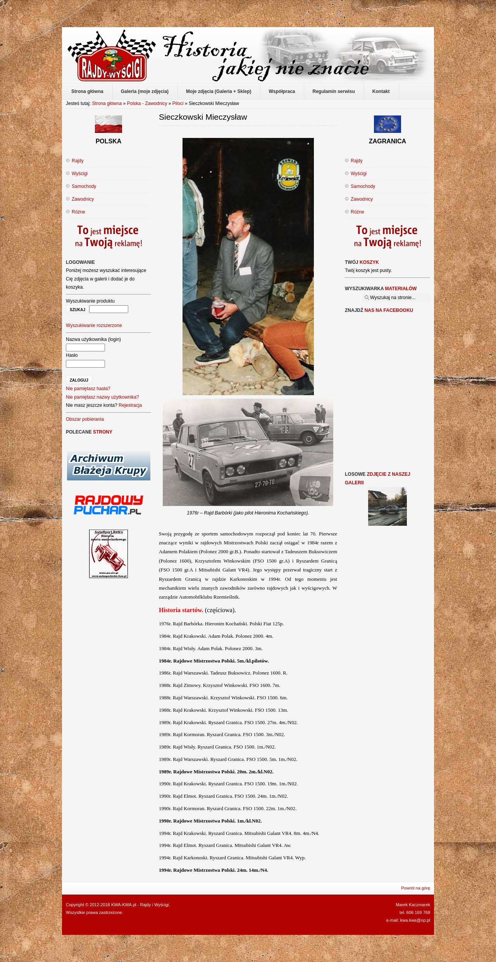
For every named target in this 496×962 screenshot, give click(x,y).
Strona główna (107, 103)
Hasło (72, 355)
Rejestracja (130, 405)
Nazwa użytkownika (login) (93, 339)
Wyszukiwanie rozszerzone (94, 325)
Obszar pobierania (85, 419)
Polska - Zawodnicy (147, 103)
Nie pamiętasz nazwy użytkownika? (102, 397)
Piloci (178, 103)
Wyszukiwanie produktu (90, 301)
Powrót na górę (415, 888)
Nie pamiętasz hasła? (88, 388)
